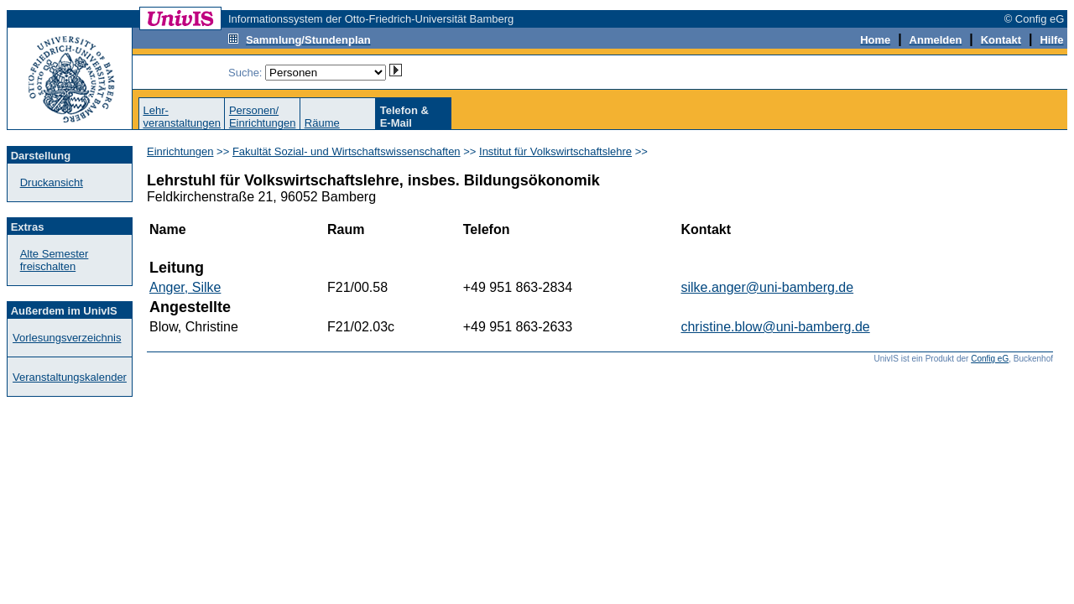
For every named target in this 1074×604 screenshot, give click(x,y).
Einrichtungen (180, 151)
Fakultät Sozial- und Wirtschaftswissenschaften (346, 151)
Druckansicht (51, 182)
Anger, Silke (185, 287)
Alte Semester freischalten (54, 260)
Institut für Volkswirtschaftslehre (555, 151)
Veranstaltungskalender (70, 377)
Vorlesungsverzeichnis (67, 337)
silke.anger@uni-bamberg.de (766, 287)
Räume (322, 123)
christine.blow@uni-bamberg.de (774, 327)
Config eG (990, 358)
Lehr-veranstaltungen (182, 116)
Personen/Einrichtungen (262, 116)
